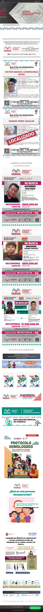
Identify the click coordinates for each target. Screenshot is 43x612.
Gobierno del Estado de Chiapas (18, 610)
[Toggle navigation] (41, 1)
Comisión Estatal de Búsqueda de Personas (11, 25)
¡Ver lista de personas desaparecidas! (21, 350)
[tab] (9, 157)
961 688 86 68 (26, 601)
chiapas (37, 1)
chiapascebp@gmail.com (36, 601)
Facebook (7, 157)
